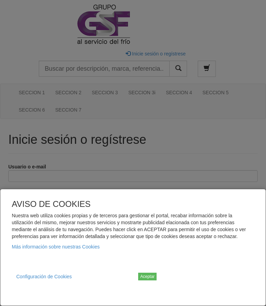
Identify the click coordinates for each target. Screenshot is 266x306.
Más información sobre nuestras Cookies (56, 247)
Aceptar (147, 276)
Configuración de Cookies (44, 276)
